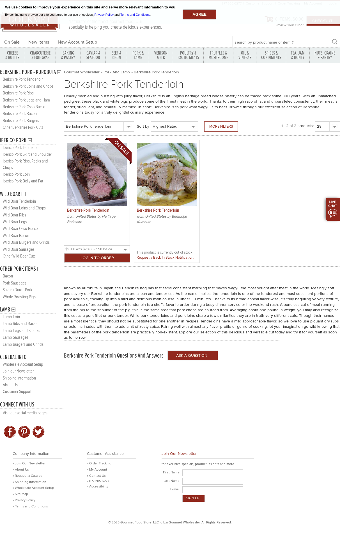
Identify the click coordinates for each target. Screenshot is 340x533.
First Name (171, 472)
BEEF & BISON (116, 55)
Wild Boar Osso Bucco (20, 228)
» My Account (97, 469)
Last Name (172, 481)
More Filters (221, 126)
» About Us (21, 469)
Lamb (5, 309)
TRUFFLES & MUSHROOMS (218, 55)
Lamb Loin (11, 317)
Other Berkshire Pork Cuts (23, 127)
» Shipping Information (29, 482)
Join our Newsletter (18, 371)
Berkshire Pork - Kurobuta (28, 72)
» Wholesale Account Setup (33, 488)
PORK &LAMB (138, 55)
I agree (198, 14)
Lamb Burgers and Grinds (23, 344)
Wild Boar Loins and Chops (24, 208)
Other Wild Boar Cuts (19, 256)
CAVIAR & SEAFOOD (93, 55)
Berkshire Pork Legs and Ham (26, 100)
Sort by (143, 126)
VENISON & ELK (160, 55)
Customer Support (17, 391)
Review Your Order (289, 25)
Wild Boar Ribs (14, 215)
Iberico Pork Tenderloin (21, 147)
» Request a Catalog (27, 476)
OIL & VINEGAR (244, 55)
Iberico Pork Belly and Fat (23, 181)
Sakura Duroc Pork (17, 290)
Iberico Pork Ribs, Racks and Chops (25, 164)
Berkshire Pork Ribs (18, 93)
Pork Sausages (14, 283)
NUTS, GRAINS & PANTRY (324, 55)
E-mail (175, 489)
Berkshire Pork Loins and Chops (28, 86)
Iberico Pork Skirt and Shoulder (27, 154)
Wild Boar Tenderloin (19, 201)
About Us (10, 385)
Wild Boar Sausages (19, 249)
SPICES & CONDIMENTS (271, 55)
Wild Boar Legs (15, 222)
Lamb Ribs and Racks (20, 323)
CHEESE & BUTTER (12, 55)
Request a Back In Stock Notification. (165, 257)
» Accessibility (97, 486)
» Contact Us (96, 476)
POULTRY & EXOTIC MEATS (188, 55)
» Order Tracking (99, 463)
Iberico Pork (13, 140)
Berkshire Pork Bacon (20, 113)
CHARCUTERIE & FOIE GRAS (40, 55)
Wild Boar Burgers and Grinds (26, 242)
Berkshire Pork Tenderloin (23, 79)
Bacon (8, 276)
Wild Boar (10, 194)
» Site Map (20, 494)
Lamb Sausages (15, 337)
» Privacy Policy (24, 500)
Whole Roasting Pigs (19, 297)
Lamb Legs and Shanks (21, 330)
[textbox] (281, 42)
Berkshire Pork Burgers (21, 120)
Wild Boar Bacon (16, 235)
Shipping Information (19, 378)
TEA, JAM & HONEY (298, 55)
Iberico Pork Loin (16, 174)
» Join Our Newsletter (29, 463)
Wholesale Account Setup (23, 364)
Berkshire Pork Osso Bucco (24, 107)
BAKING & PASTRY (68, 55)
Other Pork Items (18, 268)
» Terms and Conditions (30, 506)
